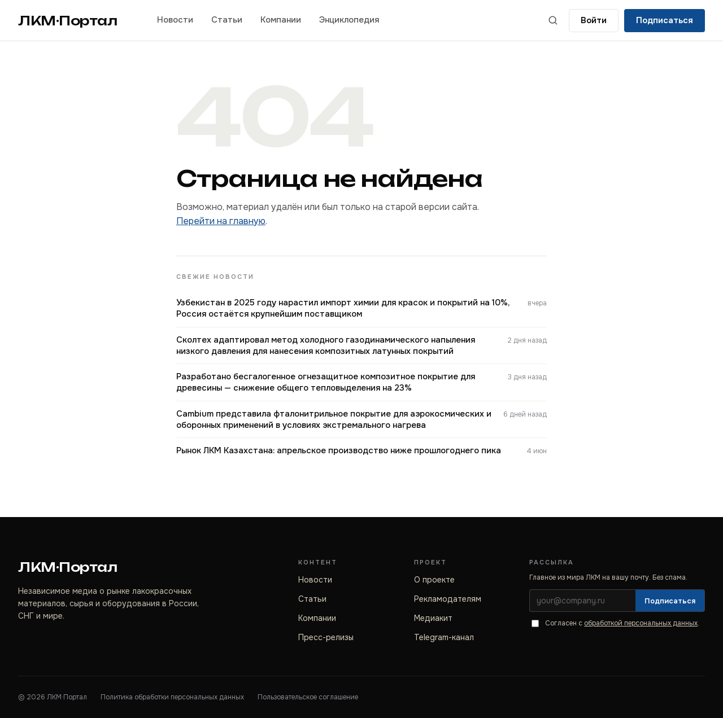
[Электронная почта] (582, 600)
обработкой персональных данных (641, 623)
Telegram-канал (444, 637)
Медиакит (433, 618)
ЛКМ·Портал (67, 20)
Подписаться (664, 20)
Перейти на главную (220, 221)
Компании (280, 19)
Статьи (226, 19)
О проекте (434, 580)
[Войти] (594, 20)
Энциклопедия (349, 19)
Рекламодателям (447, 599)
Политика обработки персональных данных (172, 697)
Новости (175, 19)
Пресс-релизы (326, 637)
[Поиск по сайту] (553, 20)
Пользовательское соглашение (308, 697)
